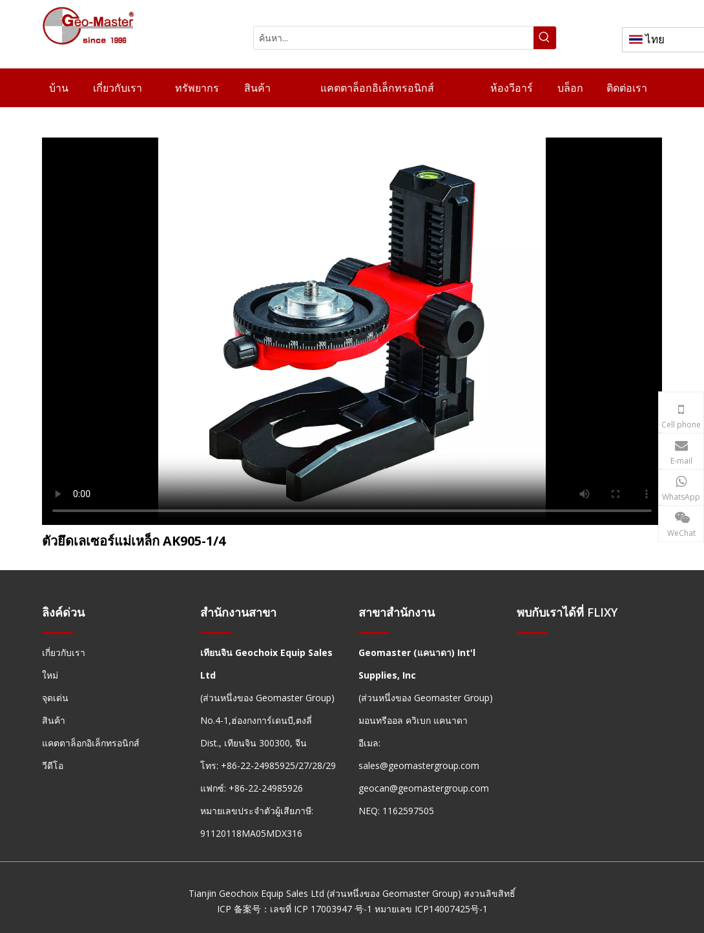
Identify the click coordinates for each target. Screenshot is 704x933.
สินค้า (53, 720)
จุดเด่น (55, 698)
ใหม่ (50, 675)
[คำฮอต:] (544, 37)
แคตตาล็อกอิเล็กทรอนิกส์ (91, 743)
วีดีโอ (52, 765)
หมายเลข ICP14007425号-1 (431, 909)
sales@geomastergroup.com (418, 765)
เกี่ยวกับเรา (63, 652)
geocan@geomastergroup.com (423, 788)
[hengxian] (57, 631)
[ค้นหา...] (393, 37)
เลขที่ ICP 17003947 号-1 (321, 909)
